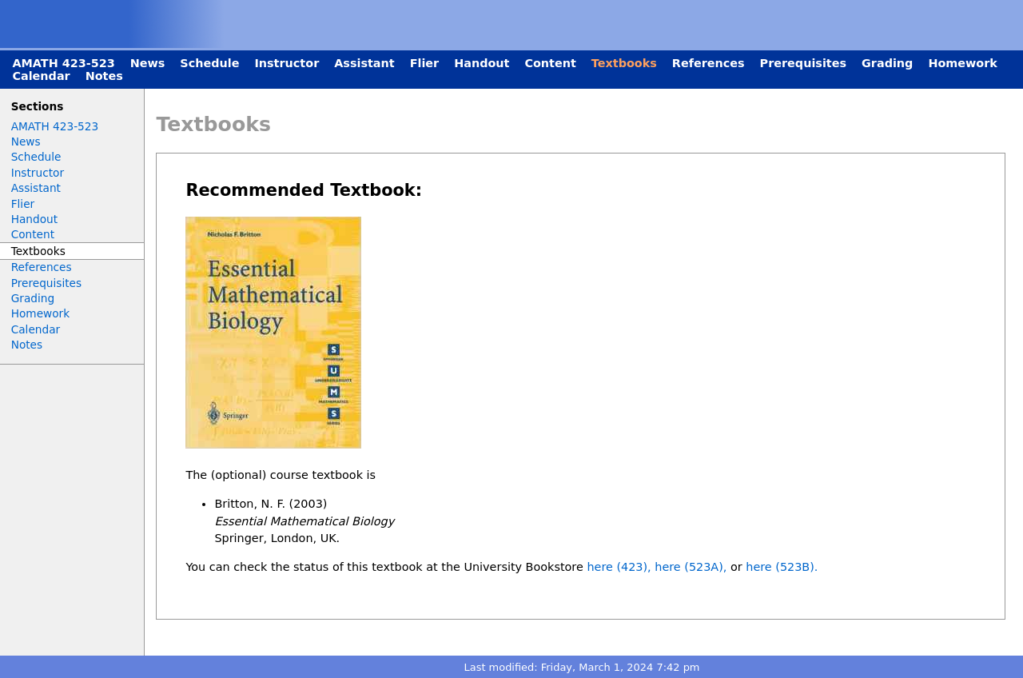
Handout (481, 63)
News (147, 63)
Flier (425, 63)
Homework (962, 63)
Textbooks (624, 63)
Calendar (41, 76)
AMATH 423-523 (63, 63)
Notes (104, 76)
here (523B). (782, 566)
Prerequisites (803, 63)
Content (549, 63)
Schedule (209, 63)
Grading (887, 63)
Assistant (364, 63)
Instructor (286, 63)
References (708, 63)
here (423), (619, 566)
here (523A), (690, 566)
